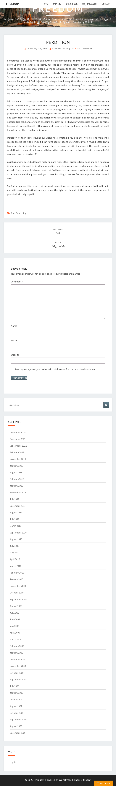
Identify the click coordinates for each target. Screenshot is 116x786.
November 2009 (18, 585)
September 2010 (18, 532)
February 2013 (17, 479)
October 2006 (17, 712)
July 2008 (14, 686)
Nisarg (87, 779)
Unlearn (106, 3)
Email (14, 340)
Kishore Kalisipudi (63, 48)
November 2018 (18, 459)
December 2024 (18, 432)
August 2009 (16, 606)
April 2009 (15, 632)
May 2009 (14, 625)
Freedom (12, 4)
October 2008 (17, 672)
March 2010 (15, 565)
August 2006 (16, 726)
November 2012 (18, 492)
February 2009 (17, 646)
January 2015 (16, 465)
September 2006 (18, 719)
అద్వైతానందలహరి (90, 3)
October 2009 (17, 592)
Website (15, 354)
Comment (17, 281)
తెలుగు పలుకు (72, 3)
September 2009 (18, 599)
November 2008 (18, 666)
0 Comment (85, 48)
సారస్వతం (57, 3)
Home (45, 3)
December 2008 (18, 659)
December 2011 (18, 505)
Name (15, 325)
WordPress (65, 779)
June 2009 (15, 619)
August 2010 (16, 539)
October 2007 (17, 699)
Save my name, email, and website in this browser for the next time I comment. (55, 369)
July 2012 (14, 499)
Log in (13, 762)
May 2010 (14, 552)
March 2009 (15, 639)
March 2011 (15, 525)
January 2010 (16, 579)
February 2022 (17, 452)
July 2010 (14, 545)
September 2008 (18, 679)
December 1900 (18, 732)
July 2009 (14, 612)
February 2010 (17, 572)
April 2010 (15, 559)
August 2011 (16, 512)
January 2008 (16, 692)
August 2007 (16, 706)
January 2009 (16, 652)
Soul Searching (18, 213)
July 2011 (14, 519)
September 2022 (18, 445)
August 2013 (16, 472)
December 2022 (18, 439)
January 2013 (16, 485)
